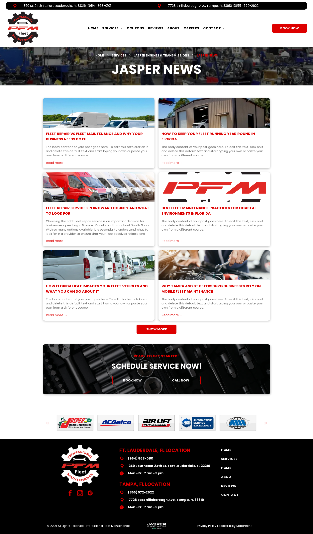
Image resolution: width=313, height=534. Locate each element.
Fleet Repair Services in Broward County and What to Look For (97, 218)
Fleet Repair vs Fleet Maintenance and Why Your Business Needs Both (94, 144)
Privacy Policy (206, 526)
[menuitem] (93, 28)
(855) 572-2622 (246, 5)
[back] (47, 423)
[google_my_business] (90, 494)
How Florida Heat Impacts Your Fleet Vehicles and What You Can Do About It (97, 296)
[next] (265, 423)
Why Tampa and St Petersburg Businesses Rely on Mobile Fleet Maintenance (211, 296)
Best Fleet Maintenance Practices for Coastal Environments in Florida (208, 218)
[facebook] (70, 494)
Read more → (56, 170)
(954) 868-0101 (99, 5)
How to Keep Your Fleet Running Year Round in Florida (208, 144)
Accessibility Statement (235, 526)
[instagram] (80, 494)
